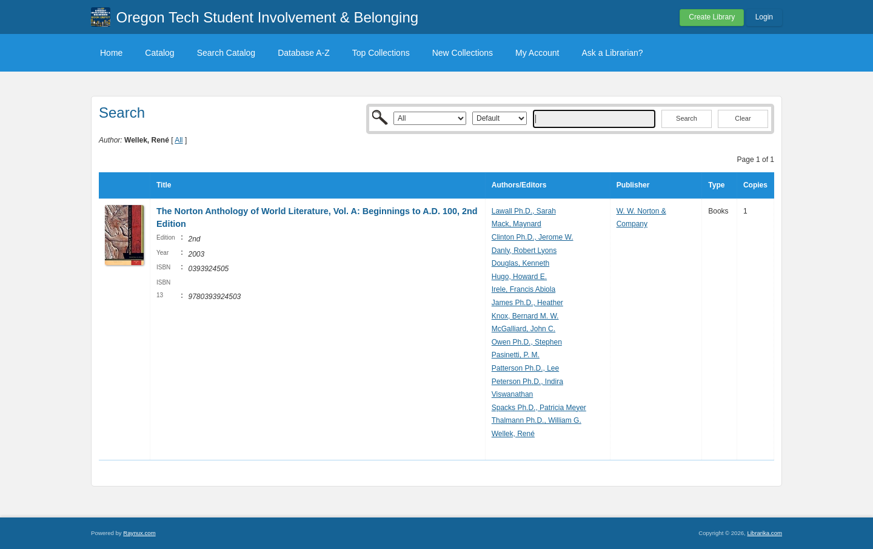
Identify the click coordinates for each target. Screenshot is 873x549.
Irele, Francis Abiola (523, 289)
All (178, 140)
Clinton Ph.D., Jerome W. (533, 237)
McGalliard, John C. (523, 329)
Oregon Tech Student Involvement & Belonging (267, 17)
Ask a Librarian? (612, 53)
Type (716, 185)
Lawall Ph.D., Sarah (524, 211)
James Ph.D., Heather (527, 302)
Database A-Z (304, 53)
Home (111, 53)
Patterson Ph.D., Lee (525, 368)
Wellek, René (513, 433)
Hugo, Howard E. (519, 276)
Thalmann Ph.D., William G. (536, 420)
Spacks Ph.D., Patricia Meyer (539, 407)
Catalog (159, 53)
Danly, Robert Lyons (524, 250)
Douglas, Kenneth (520, 263)
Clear (743, 118)
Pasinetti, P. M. (516, 355)
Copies (755, 185)
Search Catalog (226, 53)
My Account (537, 53)
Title (163, 185)
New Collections (462, 53)
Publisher (633, 185)
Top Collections (381, 53)
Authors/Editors (519, 185)
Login (764, 17)
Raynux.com (139, 533)
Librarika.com (764, 533)
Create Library (712, 17)
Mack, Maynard (516, 224)
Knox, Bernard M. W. (525, 316)
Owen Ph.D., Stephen (527, 342)
